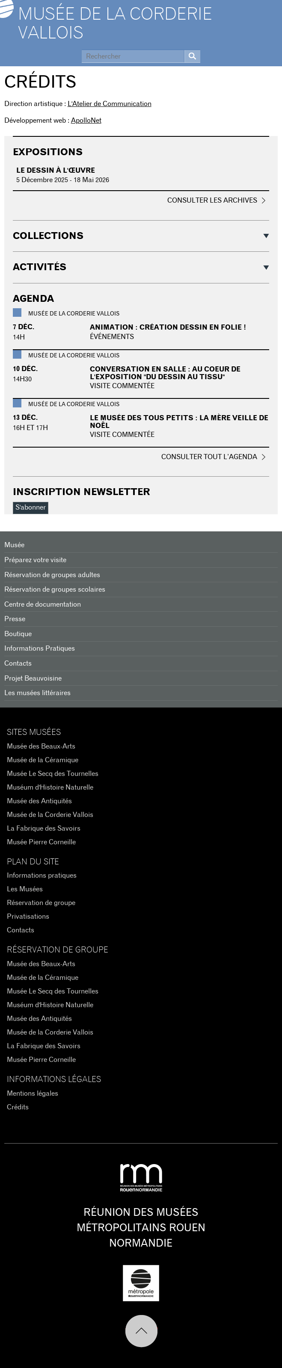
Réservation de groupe (41, 902)
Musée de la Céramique (42, 760)
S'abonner (30, 507)
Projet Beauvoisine (33, 678)
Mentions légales (32, 1093)
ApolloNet (86, 120)
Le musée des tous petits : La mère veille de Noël (179, 422)
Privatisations (28, 916)
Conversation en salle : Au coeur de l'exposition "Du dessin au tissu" (165, 373)
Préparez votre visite (35, 560)
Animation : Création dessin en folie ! (168, 327)
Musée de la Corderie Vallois (115, 24)
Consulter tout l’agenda (209, 457)
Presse (14, 619)
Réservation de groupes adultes (52, 575)
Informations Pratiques (39, 648)
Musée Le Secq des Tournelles (52, 773)
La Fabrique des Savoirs (43, 828)
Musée (14, 545)
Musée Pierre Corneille (41, 842)
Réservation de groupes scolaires (54, 589)
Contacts (18, 663)
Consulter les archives (212, 200)
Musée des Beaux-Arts (41, 746)
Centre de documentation (42, 604)
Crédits (18, 1107)
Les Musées (25, 889)
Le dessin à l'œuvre (55, 170)
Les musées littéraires (37, 693)
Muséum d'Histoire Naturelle (50, 787)
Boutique (18, 634)
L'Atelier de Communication (109, 103)
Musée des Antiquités (39, 801)
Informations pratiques (42, 875)
